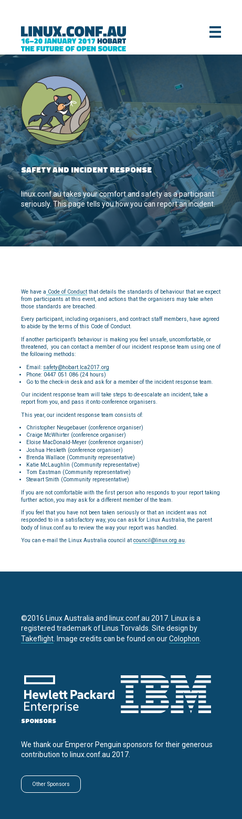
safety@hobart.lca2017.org (76, 367)
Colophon (184, 638)
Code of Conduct (66, 292)
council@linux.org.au (159, 540)
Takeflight (37, 638)
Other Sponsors (51, 784)
